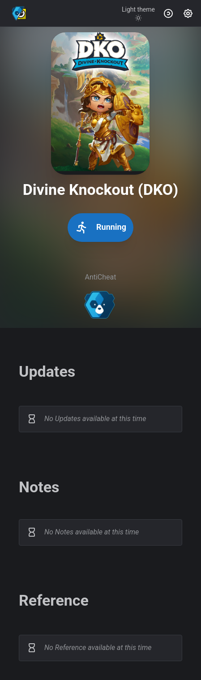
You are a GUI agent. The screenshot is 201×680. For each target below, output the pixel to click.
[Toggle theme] (138, 13)
